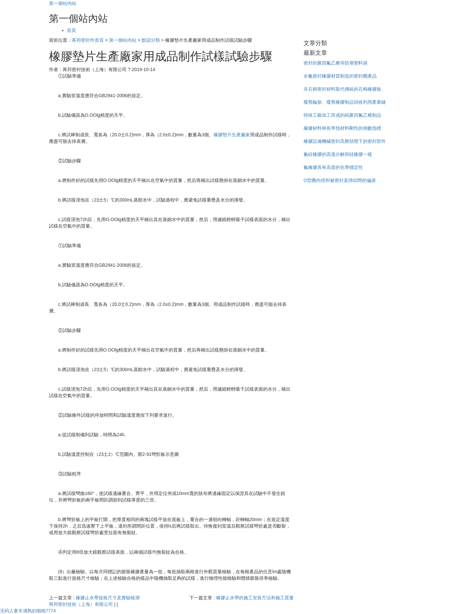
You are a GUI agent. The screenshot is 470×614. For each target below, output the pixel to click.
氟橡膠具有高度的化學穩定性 (333, 167)
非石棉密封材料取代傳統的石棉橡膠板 (342, 89)
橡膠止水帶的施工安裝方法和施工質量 (255, 597)
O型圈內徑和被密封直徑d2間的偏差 (340, 180)
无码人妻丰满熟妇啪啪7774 (28, 610)
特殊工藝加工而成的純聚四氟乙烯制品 (342, 115)
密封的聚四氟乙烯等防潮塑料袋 (336, 63)
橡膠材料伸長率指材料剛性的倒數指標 (342, 128)
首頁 (71, 30)
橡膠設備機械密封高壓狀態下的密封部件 (345, 141)
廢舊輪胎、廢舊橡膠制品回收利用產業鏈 (345, 102)
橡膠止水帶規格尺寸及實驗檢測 (108, 597)
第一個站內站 (62, 3)
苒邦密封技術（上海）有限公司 (81, 604)
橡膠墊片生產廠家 (231, 134)
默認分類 (151, 40)
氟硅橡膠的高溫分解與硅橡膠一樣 (338, 154)
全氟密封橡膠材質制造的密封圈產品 (340, 76)
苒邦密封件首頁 (88, 40)
